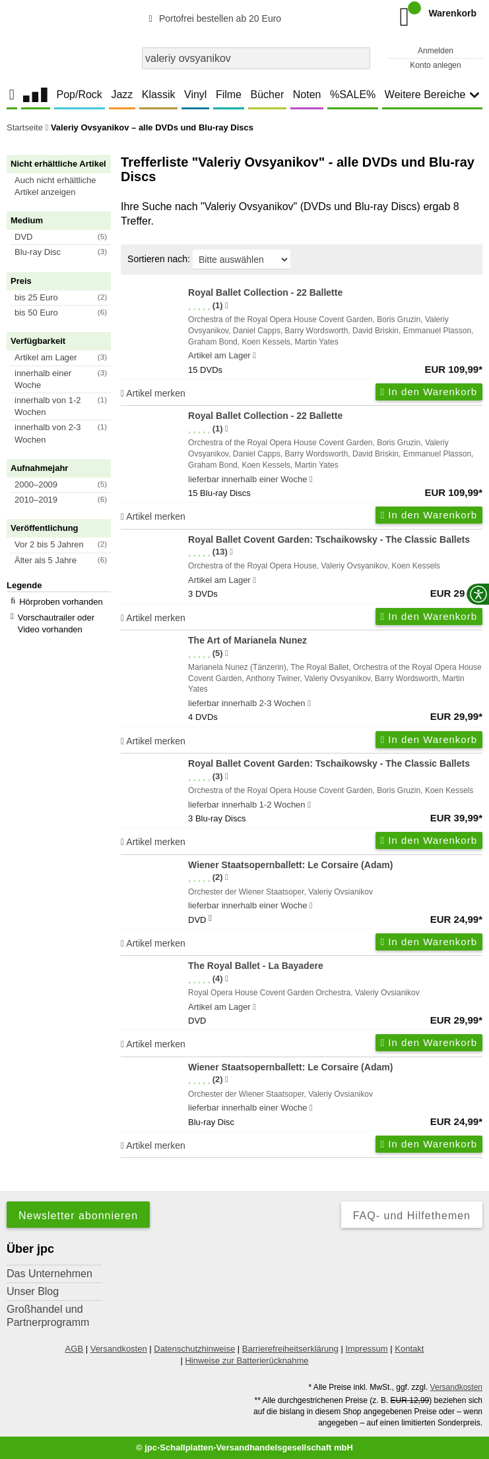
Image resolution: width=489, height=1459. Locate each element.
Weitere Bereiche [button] (432, 94)
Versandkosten (118, 1349)
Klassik (159, 94)
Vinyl (195, 94)
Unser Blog (33, 1291)
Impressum (366, 1349)
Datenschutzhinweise (194, 1349)
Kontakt (409, 1349)
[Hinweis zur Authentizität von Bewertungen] (226, 306)
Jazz (122, 94)
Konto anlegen (435, 65)
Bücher (267, 94)
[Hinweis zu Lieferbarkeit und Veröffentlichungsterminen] (254, 356)
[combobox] (256, 58)
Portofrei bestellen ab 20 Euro (213, 18)
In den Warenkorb (429, 391)
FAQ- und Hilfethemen (412, 1215)
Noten (307, 94)
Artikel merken (153, 393)
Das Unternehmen (49, 1273)
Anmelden (435, 50)
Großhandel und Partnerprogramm (48, 1316)
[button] (65, 186)
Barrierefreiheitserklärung (290, 1349)
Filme (229, 94)
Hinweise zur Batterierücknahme (246, 1360)
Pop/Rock (79, 94)
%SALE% (352, 94)
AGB (74, 1349)
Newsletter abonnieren (78, 1215)
